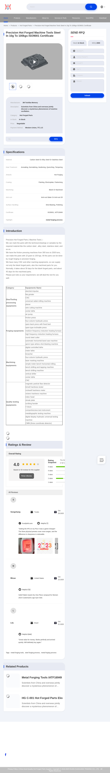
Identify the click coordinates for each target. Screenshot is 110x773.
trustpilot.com (27, 523)
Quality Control (97, 749)
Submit (87, 95)
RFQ (54, 139)
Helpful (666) (27, 634)
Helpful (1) (44, 523)
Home (6, 18)
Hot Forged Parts (26, 25)
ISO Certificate (97, 744)
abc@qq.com (12, 744)
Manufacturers (31, 18)
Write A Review (26, 476)
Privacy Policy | (13, 769)
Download (102, 18)
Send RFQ (89, 18)
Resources (76, 18)
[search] (91, 7)
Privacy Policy (97, 753)
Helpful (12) (26, 590)
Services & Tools (60, 18)
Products (17, 18)
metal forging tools (17, 653)
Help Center (96, 758)
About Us (45, 18)
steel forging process (32, 653)
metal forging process (48, 653)
